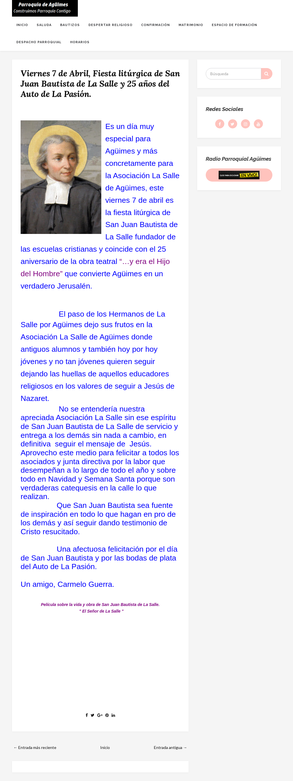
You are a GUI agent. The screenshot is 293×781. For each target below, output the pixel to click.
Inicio (105, 747)
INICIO (22, 25)
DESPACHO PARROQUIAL (39, 42)
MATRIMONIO (191, 25)
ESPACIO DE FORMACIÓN (234, 25)
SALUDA (44, 25)
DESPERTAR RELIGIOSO (110, 25)
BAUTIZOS (70, 25)
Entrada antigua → (170, 747)
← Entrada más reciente (34, 747)
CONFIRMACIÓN (155, 25)
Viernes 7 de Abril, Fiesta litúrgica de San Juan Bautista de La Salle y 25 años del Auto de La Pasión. (100, 83)
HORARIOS (80, 42)
